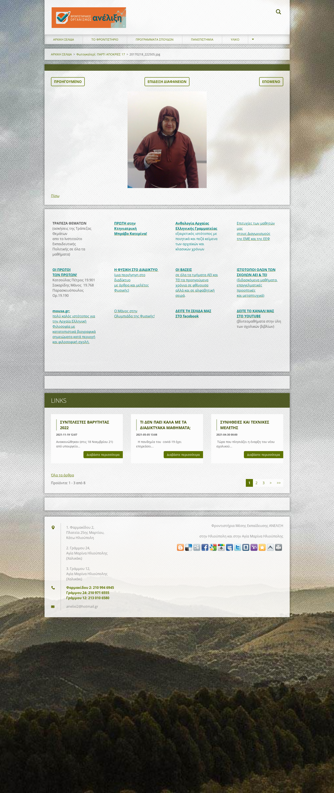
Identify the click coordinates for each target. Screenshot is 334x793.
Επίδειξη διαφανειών (167, 85)
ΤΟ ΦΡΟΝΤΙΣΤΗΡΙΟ (104, 43)
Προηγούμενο (68, 85)
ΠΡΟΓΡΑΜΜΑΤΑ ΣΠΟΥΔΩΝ (155, 43)
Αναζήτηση (278, 12)
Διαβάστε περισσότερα (103, 458)
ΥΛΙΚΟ (235, 43)
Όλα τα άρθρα (62, 478)
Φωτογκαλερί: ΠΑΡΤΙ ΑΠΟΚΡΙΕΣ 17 (100, 58)
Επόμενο (271, 85)
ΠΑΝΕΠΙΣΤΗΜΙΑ (202, 43)
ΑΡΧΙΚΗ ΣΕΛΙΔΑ (63, 43)
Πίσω (55, 199)
